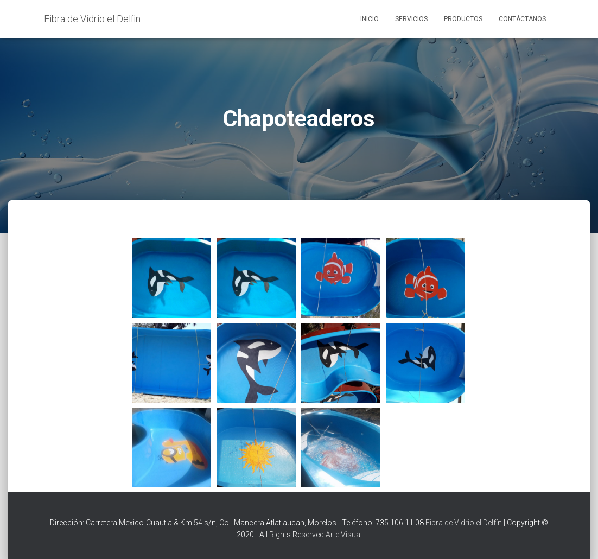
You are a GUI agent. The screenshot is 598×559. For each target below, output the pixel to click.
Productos (463, 19)
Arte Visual (344, 534)
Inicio (369, 19)
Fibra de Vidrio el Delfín (463, 522)
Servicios (411, 19)
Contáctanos (522, 19)
